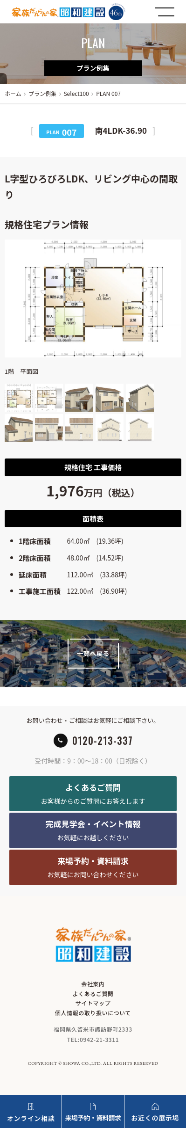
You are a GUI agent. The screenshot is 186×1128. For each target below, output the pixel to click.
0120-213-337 (102, 741)
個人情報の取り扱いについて (93, 1013)
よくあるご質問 (92, 993)
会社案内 (92, 984)
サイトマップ (93, 1003)
